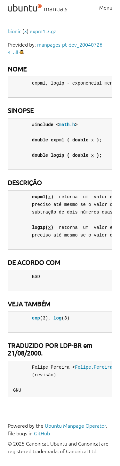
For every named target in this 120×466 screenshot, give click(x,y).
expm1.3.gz (43, 31)
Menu (105, 8)
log (57, 318)
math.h (67, 125)
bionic (14, 31)
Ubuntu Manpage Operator (75, 426)
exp (36, 318)
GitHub (42, 433)
